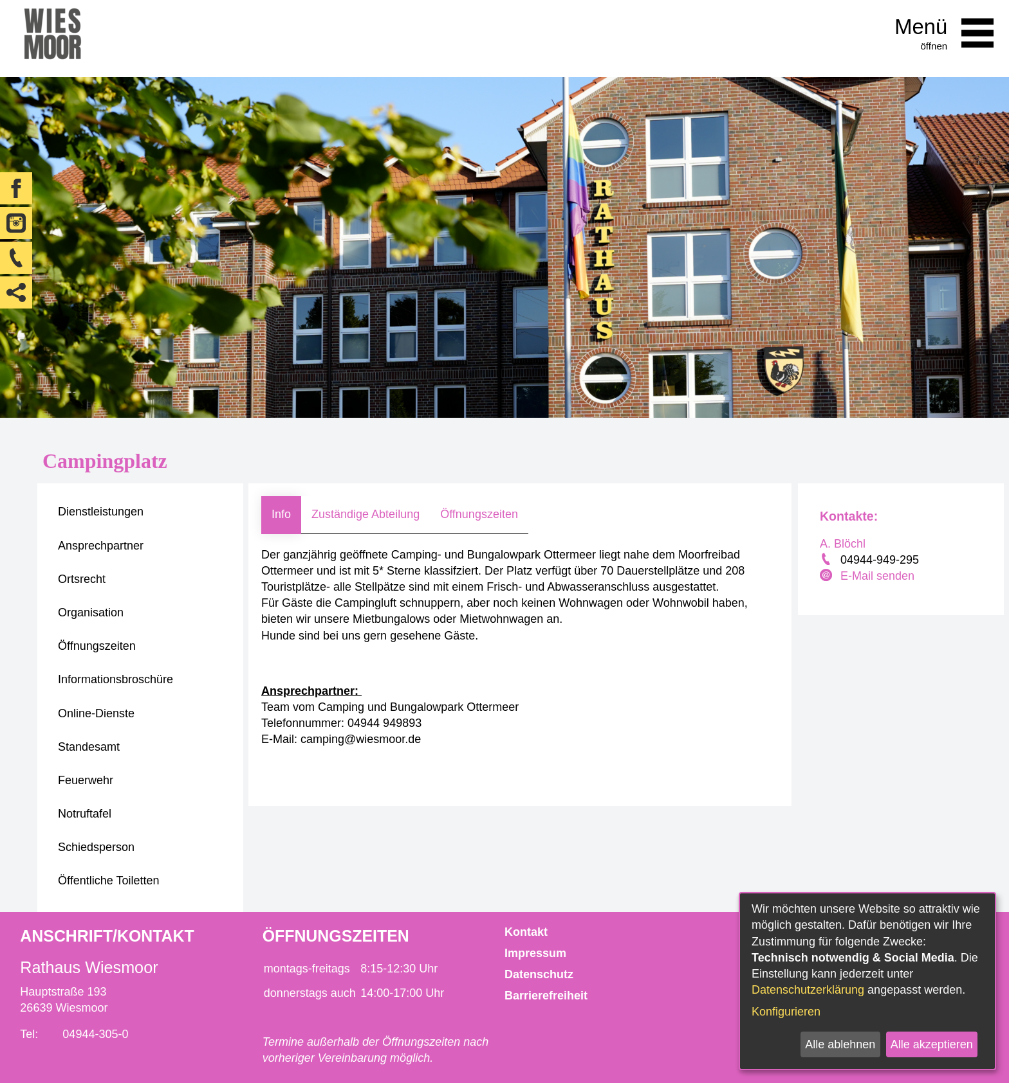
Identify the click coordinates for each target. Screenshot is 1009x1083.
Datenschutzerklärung (808, 989)
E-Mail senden (877, 575)
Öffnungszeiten (479, 514)
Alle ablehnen (840, 1044)
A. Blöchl (843, 543)
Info (281, 514)
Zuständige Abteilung (365, 514)
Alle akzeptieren (932, 1044)
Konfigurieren (786, 1011)
